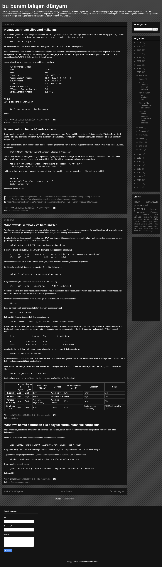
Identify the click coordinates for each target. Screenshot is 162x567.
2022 (139, 57)
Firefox (146, 215)
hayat (136, 215)
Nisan (141, 142)
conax (144, 231)
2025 (139, 46)
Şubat (141, 146)
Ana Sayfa (66, 491)
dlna (156, 224)
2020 (139, 65)
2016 (139, 158)
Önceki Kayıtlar (117, 491)
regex (150, 226)
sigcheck (51, 455)
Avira (155, 215)
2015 (139, 161)
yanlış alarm (148, 228)
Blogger (70, 562)
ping (150, 222)
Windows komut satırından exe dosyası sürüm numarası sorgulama (51, 425)
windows (24, 122)
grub (156, 217)
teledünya (149, 231)
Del (106, 393)
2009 (139, 184)
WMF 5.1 (27, 62)
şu (5, 37)
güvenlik (139, 209)
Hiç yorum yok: (43, 119)
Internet (154, 209)
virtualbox (138, 217)
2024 (139, 50)
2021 (139, 61)
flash (141, 228)
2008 (139, 187)
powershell (15, 122)
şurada (114, 145)
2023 (139, 54)
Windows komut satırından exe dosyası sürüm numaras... (145, 117)
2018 (139, 72)
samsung (138, 219)
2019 (139, 68)
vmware (147, 219)
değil (58, 449)
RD (106, 401)
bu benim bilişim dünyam (34, 6)
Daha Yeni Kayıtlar (13, 491)
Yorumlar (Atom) (68, 499)
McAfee (151, 224)
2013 (139, 169)
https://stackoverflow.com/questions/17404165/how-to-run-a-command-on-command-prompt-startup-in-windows (53, 197)
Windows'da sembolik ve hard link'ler (30, 225)
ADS (156, 222)
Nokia (155, 219)
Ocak (141, 149)
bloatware (137, 231)
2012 (139, 173)
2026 (139, 43)
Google (154, 212)
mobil (136, 226)
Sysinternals (40, 455)
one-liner (143, 226)
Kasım (142, 79)
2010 (139, 180)
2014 (139, 165)
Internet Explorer (140, 224)
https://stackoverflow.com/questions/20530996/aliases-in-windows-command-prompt (42, 199)
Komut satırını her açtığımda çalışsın (30, 129)
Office (136, 221)
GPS (156, 228)
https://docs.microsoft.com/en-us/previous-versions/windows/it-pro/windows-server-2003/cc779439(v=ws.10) (52, 202)
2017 (139, 154)
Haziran (142, 135)
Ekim (141, 127)
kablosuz (144, 222)
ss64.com (31, 378)
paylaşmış (97, 52)
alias (68, 171)
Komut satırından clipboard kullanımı (30, 29)
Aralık (141, 75)
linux (137, 201)
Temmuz (143, 131)
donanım (148, 217)
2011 (139, 176)
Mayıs (142, 138)
